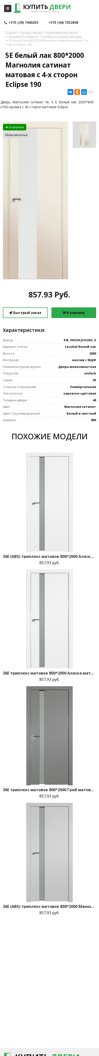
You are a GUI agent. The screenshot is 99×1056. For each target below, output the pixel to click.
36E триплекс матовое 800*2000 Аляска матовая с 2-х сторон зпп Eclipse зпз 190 (49, 673)
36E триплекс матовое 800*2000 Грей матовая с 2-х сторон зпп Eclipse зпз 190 (49, 790)
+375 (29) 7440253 (21, 22)
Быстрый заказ (25, 312)
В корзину (74, 312)
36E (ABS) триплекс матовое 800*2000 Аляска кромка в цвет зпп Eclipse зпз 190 (49, 556)
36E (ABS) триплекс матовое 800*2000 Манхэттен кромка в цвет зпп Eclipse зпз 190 (49, 906)
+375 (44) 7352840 (63, 22)
